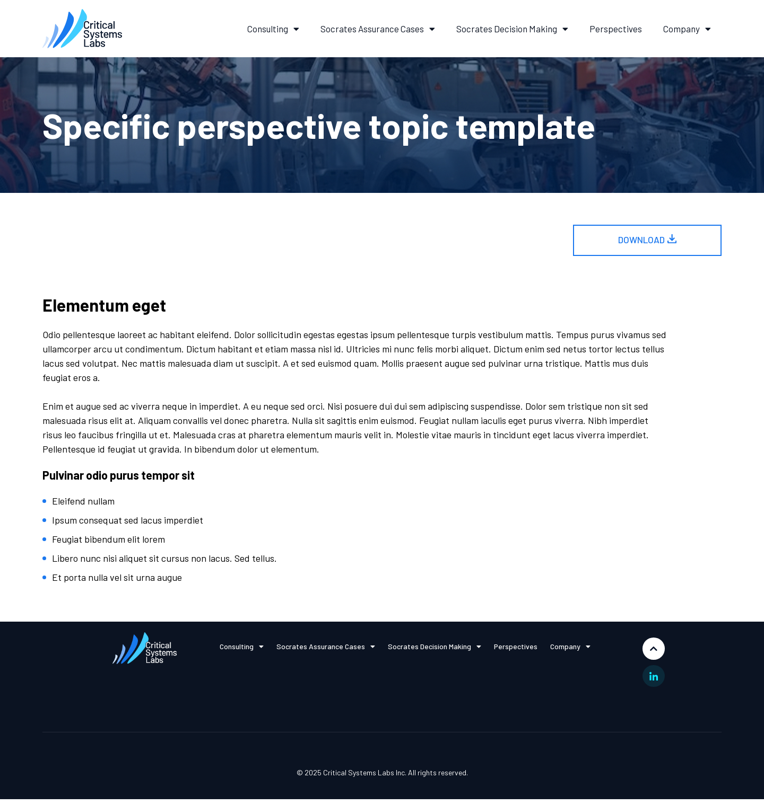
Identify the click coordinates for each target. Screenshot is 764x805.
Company (687, 29)
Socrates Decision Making (512, 29)
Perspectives (615, 28)
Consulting (273, 29)
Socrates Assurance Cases (377, 29)
